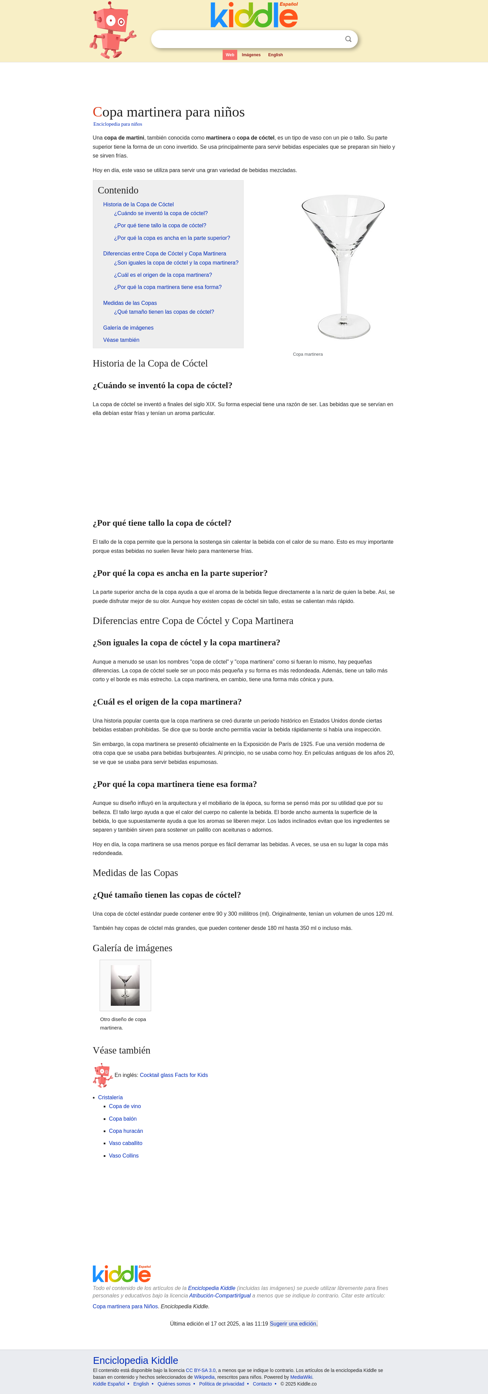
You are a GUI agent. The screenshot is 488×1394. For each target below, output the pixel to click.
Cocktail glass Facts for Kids (174, 1075)
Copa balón (123, 1119)
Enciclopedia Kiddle (212, 1288)
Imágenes (251, 55)
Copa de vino (125, 1106)
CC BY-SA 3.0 (201, 1370)
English (275, 55)
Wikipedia (204, 1377)
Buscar (348, 39)
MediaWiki (301, 1377)
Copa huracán (126, 1131)
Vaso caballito (125, 1143)
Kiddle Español (109, 1384)
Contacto (262, 1384)
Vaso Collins (124, 1156)
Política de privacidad (221, 1384)
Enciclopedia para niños (118, 124)
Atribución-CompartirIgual (220, 1295)
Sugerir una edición (293, 1324)
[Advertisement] (243, 81)
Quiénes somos (174, 1384)
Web (230, 55)
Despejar (334, 39)
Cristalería (110, 1097)
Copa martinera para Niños (125, 1306)
